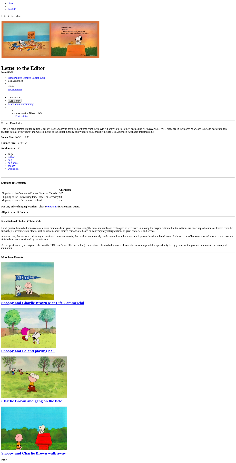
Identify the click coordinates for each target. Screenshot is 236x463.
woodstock (13, 168)
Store (10, 3)
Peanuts (12, 9)
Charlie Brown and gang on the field (31, 401)
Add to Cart (14, 101)
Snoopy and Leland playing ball (28, 351)
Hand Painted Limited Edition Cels (26, 77)
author (11, 157)
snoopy (11, 165)
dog (10, 160)
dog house (13, 162)
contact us (52, 206)
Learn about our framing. (21, 104)
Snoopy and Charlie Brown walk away (33, 453)
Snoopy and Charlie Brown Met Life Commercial (42, 303)
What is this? (21, 116)
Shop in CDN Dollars (15, 89)
